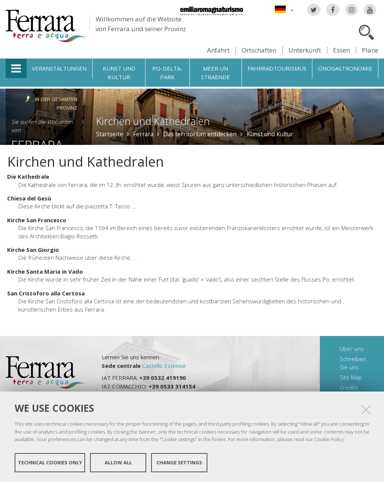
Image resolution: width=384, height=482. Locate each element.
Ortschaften (259, 50)
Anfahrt (218, 50)
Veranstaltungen (59, 68)
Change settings (179, 462)
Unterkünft (304, 50)
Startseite (109, 134)
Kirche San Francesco (36, 220)
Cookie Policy (329, 439)
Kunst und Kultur (119, 73)
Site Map (351, 377)
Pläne (370, 50)
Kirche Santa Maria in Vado (45, 271)
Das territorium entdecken (200, 134)
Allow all (118, 462)
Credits (349, 387)
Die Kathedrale (28, 176)
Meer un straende (215, 73)
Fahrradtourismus (277, 68)
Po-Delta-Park (167, 73)
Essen (341, 50)
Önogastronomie (345, 68)
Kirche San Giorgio (33, 249)
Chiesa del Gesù (29, 198)
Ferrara (143, 134)
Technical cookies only (50, 462)
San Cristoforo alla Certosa (46, 293)
